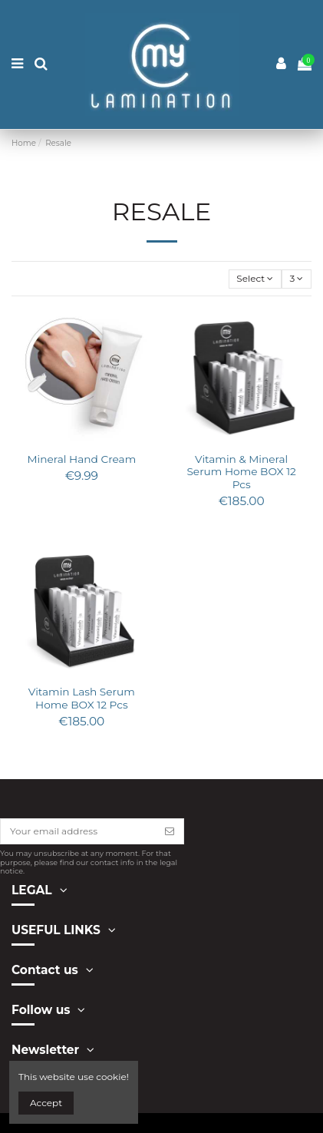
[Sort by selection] (255, 279)
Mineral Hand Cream (81, 459)
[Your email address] (78, 831)
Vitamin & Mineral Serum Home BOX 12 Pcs (240, 472)
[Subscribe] (169, 831)
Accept (46, 1102)
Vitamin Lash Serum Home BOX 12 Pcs (81, 697)
